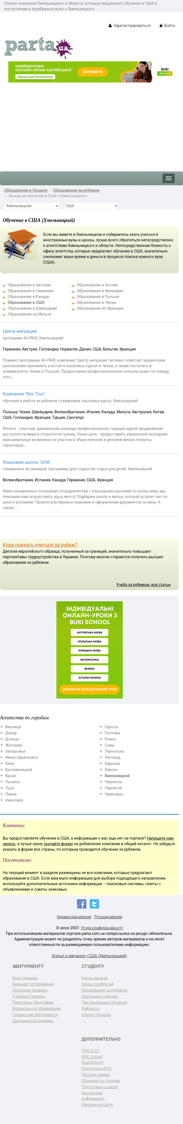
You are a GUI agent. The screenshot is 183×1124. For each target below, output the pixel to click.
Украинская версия (74, 917)
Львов (11, 794)
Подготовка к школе (100, 1087)
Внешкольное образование (36, 1008)
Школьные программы (32, 1020)
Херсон (110, 769)
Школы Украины (96, 1014)
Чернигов (113, 788)
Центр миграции (20, 331)
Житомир (13, 745)
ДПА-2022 (90, 1050)
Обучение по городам (101, 1080)
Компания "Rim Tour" (24, 394)
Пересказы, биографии (32, 1002)
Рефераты (91, 1008)
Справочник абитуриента (34, 1014)
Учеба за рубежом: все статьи (143, 584)
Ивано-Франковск (21, 757)
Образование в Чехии (96, 302)
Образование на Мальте (29, 314)
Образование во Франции (100, 308)
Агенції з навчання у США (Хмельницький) (89, 955)
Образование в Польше (98, 296)
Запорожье (15, 751)
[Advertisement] (91, 124)
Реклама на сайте (97, 1104)
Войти (167, 25)
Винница (13, 727)
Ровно (110, 739)
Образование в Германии (30, 291)
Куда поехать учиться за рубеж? (40, 545)
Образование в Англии (97, 285)
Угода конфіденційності (102, 928)
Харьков (112, 763)
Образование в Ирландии (100, 291)
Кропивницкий (18, 769)
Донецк (12, 739)
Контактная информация (93, 1096)
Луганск (12, 782)
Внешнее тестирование (33, 984)
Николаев (14, 800)
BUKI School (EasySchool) (93, 1060)
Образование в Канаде (28, 296)
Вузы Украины (25, 978)
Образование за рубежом (76, 190)
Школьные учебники (100, 996)
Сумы (109, 745)
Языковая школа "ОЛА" (27, 462)
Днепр (11, 733)
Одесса (111, 727)
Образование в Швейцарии (32, 308)
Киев (9, 763)
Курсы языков (94, 978)
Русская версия (108, 917)
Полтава (112, 733)
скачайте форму (58, 844)
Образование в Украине (26, 190)
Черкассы (113, 782)
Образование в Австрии (29, 285)
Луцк (9, 788)
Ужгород (112, 757)
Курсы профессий (97, 984)
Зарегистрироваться (129, 25)
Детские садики (96, 1074)
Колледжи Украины (29, 990)
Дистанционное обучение (104, 1002)
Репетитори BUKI (97, 1068)
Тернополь (114, 751)
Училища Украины (28, 996)
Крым (10, 775)
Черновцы (113, 794)
